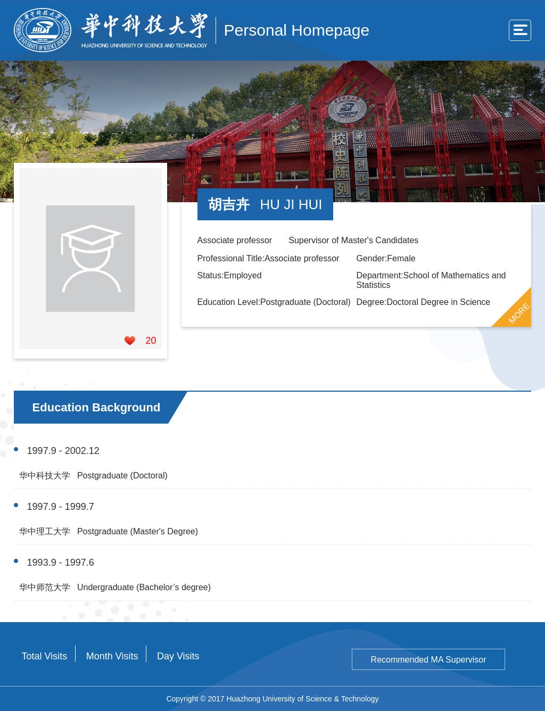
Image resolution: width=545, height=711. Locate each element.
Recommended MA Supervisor (428, 659)
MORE (519, 313)
